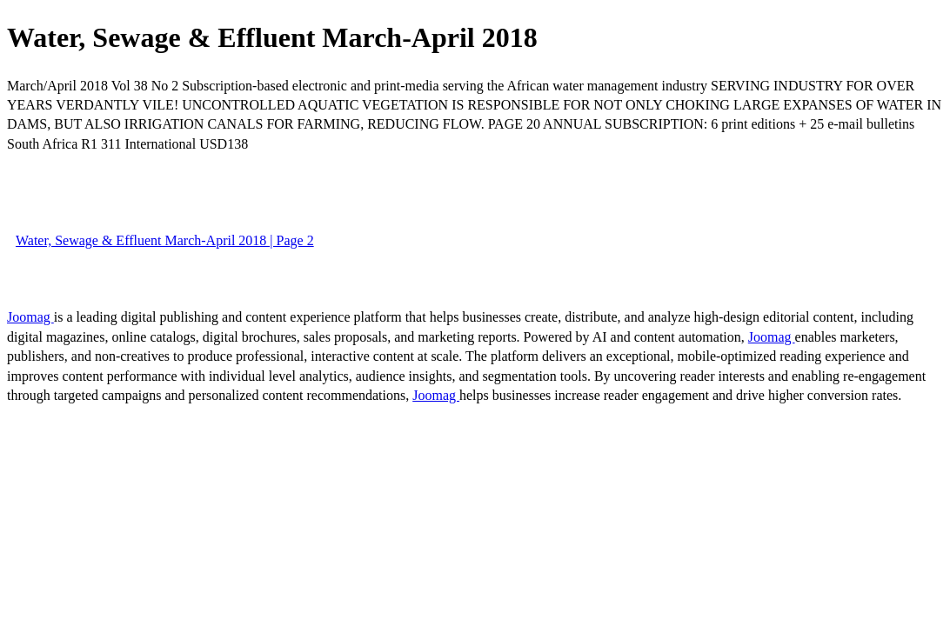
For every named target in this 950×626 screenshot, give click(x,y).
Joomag (30, 317)
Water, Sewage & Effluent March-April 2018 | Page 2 (165, 240)
